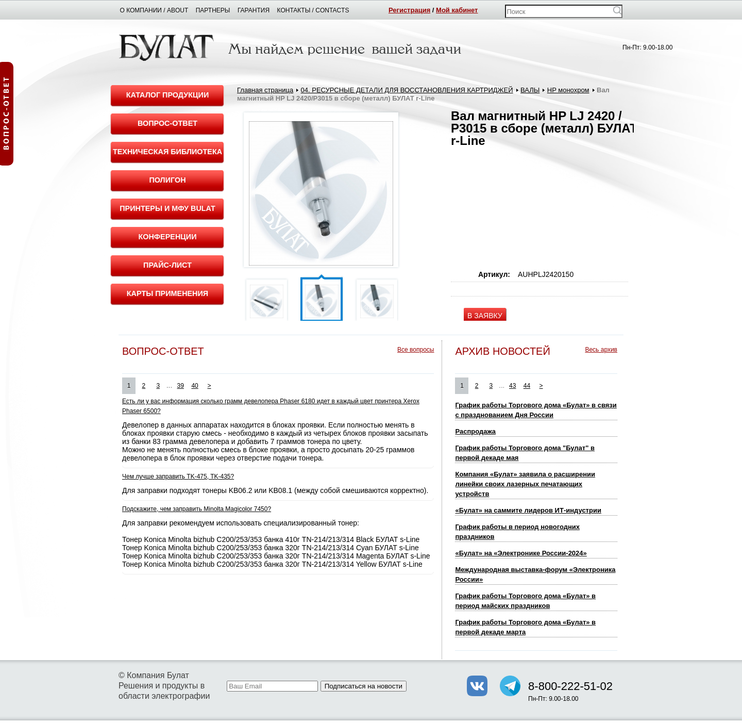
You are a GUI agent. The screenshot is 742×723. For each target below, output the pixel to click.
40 (194, 385)
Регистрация (409, 10)
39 (180, 385)
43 (512, 385)
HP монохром (568, 90)
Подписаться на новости (363, 686)
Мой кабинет (457, 10)
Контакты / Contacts (313, 10)
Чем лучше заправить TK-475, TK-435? (178, 476)
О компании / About (154, 10)
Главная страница (265, 90)
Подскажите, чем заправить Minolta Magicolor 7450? (196, 509)
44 (527, 385)
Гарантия (253, 10)
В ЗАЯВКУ (484, 315)
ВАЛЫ (529, 90)
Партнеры (213, 10)
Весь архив (601, 349)
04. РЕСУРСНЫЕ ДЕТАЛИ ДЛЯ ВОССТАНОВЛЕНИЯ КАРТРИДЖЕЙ (407, 90)
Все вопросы (415, 349)
